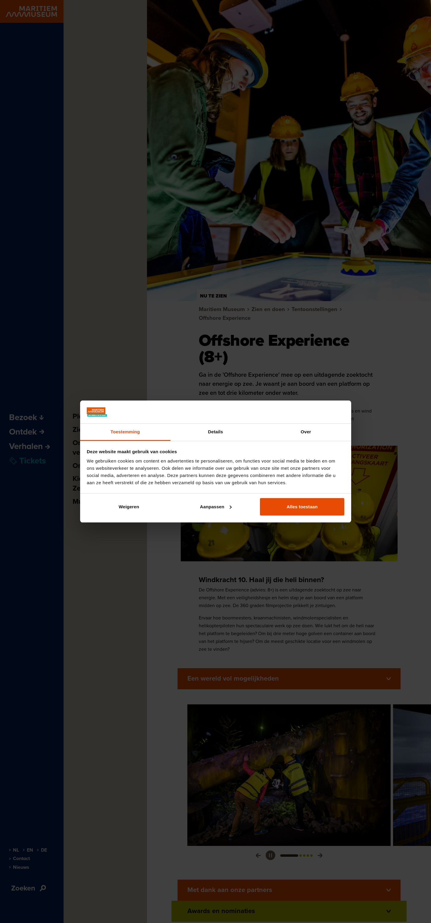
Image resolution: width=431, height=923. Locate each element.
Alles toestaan (301, 506)
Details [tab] (215, 431)
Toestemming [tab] (125, 431)
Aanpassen (216, 506)
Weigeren (129, 506)
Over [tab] (306, 431)
